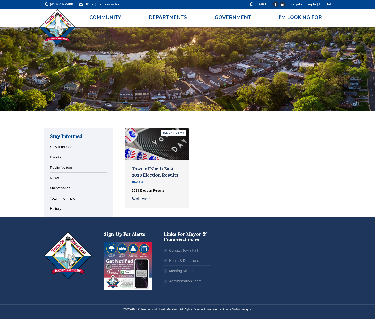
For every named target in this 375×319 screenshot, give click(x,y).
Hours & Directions (184, 260)
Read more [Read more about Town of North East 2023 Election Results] (141, 198)
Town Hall (138, 182)
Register (297, 4)
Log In (311, 4)
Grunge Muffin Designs (236, 309)
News (54, 178)
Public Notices (61, 167)
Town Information (63, 198)
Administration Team (185, 281)
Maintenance (60, 188)
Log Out (325, 4)
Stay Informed (61, 147)
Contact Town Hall (183, 250)
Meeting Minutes (182, 271)
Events (55, 157)
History (55, 209)
